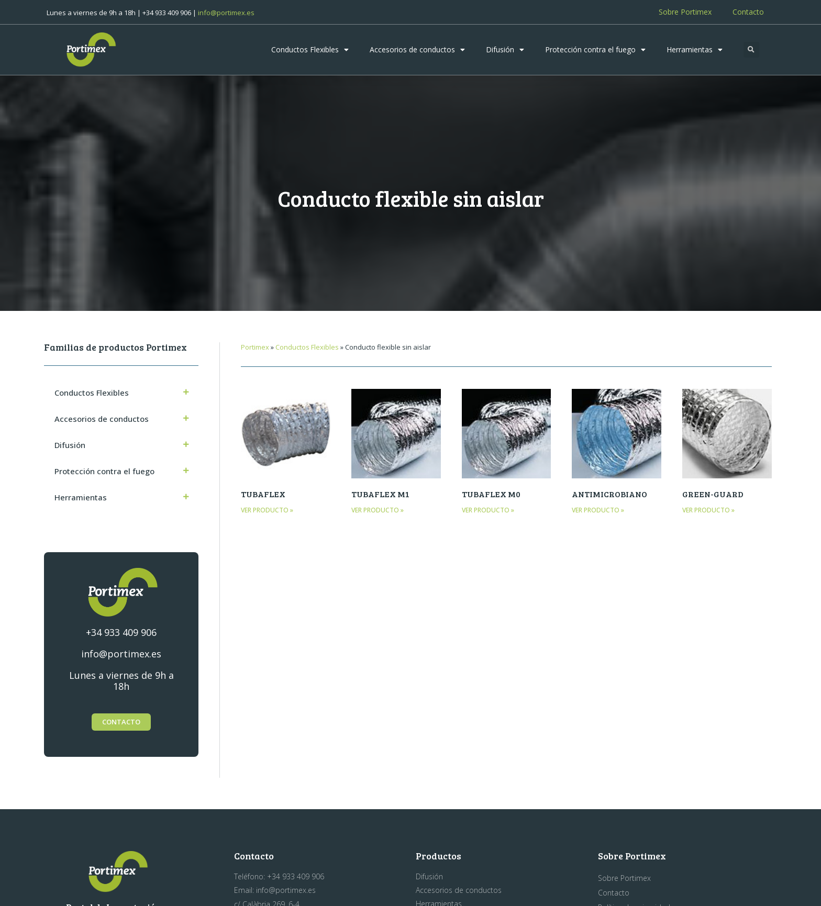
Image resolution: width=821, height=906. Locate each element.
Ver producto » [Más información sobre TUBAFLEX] (267, 510)
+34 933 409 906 (121, 632)
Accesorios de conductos (417, 50)
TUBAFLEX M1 (380, 493)
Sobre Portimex (685, 12)
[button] (751, 50)
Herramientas (695, 50)
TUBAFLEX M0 (491, 493)
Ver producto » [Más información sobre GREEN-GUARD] (708, 510)
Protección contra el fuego (595, 50)
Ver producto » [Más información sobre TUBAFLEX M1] (377, 510)
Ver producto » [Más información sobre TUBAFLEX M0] (488, 510)
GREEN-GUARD (713, 493)
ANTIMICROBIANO (609, 493)
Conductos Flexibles (310, 50)
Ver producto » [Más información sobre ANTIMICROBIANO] (598, 510)
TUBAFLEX (263, 493)
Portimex (255, 347)
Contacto (748, 12)
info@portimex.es (226, 12)
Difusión (505, 50)
